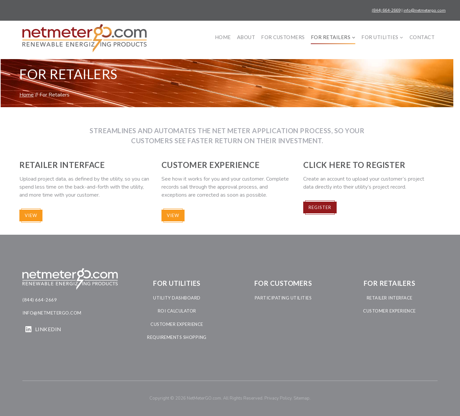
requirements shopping (177, 337)
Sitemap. (302, 398)
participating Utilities (283, 297)
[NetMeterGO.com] (84, 38)
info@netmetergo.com (425, 10)
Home (223, 37)
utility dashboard (177, 297)
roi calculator (177, 311)
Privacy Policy (278, 398)
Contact (422, 37)
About (246, 37)
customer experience (176, 324)
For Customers (283, 37)
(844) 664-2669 (386, 10)
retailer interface (390, 297)
